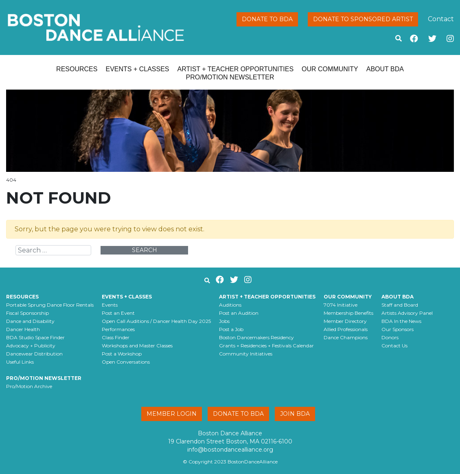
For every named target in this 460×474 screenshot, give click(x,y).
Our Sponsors (397, 329)
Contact (441, 19)
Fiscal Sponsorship (27, 313)
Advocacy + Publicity (30, 345)
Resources (76, 69)
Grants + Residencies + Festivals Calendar (266, 345)
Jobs (224, 321)
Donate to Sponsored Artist (363, 19)
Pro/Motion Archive (29, 386)
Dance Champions (346, 337)
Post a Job (231, 329)
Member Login (172, 413)
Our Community (330, 69)
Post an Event (118, 313)
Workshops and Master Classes (137, 345)
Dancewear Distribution (34, 354)
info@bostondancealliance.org (230, 449)
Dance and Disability (30, 321)
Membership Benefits (348, 313)
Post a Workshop (122, 354)
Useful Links (20, 362)
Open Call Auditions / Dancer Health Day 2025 (156, 321)
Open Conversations (126, 362)
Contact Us (394, 345)
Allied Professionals (346, 329)
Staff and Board (399, 305)
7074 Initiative (340, 305)
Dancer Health (23, 329)
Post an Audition (238, 313)
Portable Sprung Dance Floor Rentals (50, 305)
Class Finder (115, 337)
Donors (390, 337)
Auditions (230, 305)
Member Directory (345, 321)
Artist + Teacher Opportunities (235, 69)
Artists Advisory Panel (407, 313)
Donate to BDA (267, 19)
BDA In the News (401, 321)
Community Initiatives (245, 354)
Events (110, 305)
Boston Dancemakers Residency (256, 337)
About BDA (385, 69)
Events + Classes (137, 69)
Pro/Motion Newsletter (230, 77)
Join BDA (295, 413)
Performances (118, 329)
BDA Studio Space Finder (35, 337)
